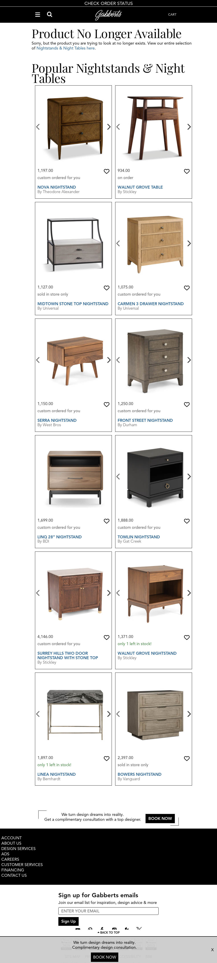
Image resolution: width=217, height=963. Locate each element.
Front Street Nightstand (145, 420)
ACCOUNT (11, 837)
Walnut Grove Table (140, 187)
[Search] (49, 14)
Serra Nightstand (57, 420)
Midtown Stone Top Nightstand (72, 303)
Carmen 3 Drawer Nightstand (151, 303)
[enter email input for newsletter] (108, 911)
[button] (106, 171)
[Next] (108, 126)
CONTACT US (14, 875)
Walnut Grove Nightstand (147, 653)
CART (172, 14)
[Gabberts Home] (108, 15)
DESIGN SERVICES (18, 848)
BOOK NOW (104, 957)
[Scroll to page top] (108, 933)
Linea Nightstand (56, 774)
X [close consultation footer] (212, 949)
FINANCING (12, 870)
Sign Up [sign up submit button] (68, 921)
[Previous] (38, 126)
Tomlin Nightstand (139, 537)
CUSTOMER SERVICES (22, 864)
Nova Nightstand (56, 187)
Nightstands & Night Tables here (66, 48)
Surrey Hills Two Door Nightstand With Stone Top (67, 655)
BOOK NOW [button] (160, 818)
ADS (5, 854)
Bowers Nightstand (140, 774)
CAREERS (10, 859)
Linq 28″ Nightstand (59, 537)
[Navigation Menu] (37, 14)
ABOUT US (11, 843)
